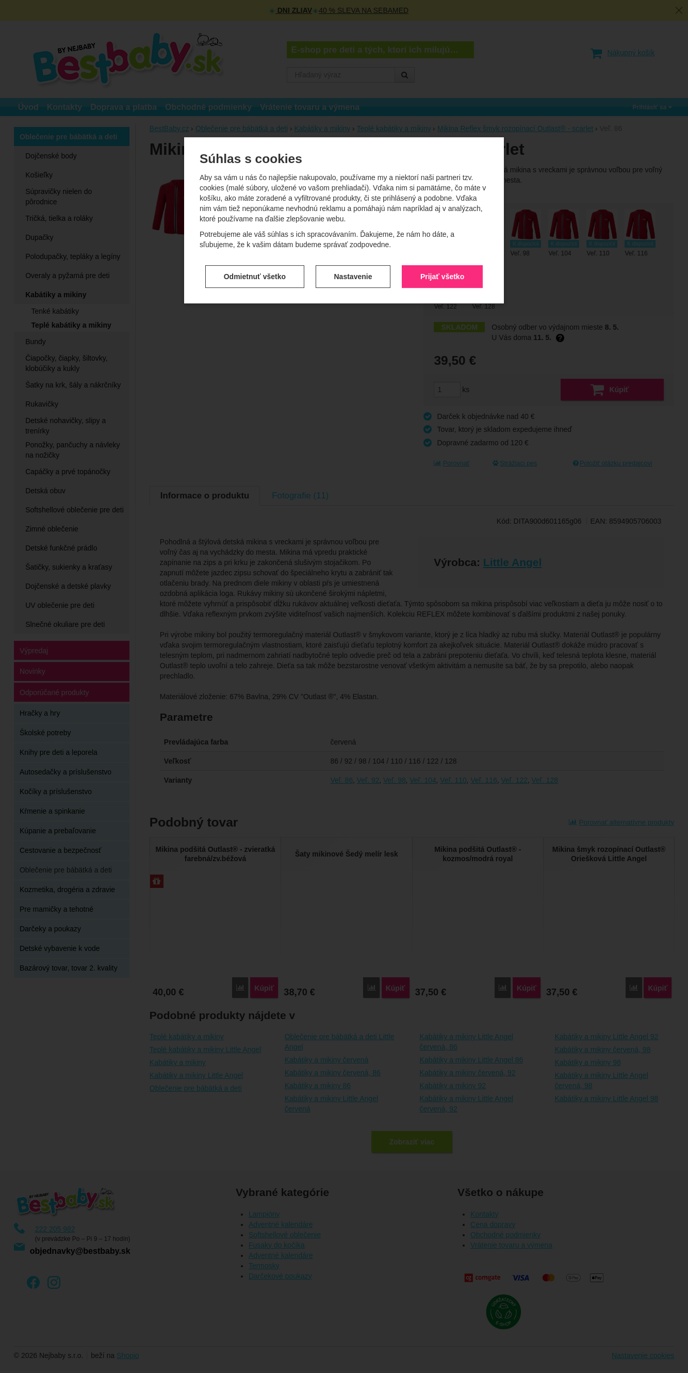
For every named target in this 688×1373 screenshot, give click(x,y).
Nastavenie (353, 260)
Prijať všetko (442, 260)
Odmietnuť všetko (255, 260)
